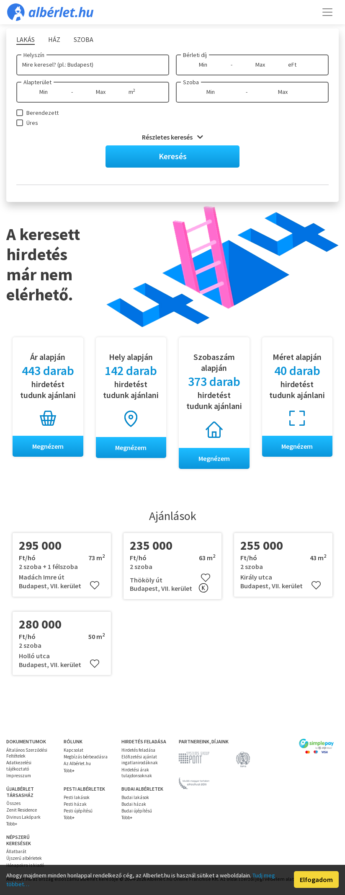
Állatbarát (16, 851)
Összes (13, 803)
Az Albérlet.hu (77, 764)
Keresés (173, 156)
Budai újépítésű (136, 811)
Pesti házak (75, 804)
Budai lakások (135, 797)
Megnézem (48, 446)
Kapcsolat (73, 750)
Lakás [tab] (25, 39)
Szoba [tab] (83, 39)
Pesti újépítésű (78, 811)
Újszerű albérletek (24, 858)
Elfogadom (316, 879)
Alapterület (37, 82)
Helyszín (33, 55)
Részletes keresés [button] (172, 137)
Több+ (69, 770)
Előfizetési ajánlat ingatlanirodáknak (139, 760)
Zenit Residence (21, 810)
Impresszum (18, 776)
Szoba (191, 82)
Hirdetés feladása (138, 750)
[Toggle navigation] (327, 12)
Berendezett (42, 112)
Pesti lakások (77, 797)
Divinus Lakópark (23, 817)
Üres (32, 123)
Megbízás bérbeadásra (86, 757)
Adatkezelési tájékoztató (18, 766)
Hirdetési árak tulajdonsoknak (136, 773)
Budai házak (133, 804)
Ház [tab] (54, 39)
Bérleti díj (195, 55)
